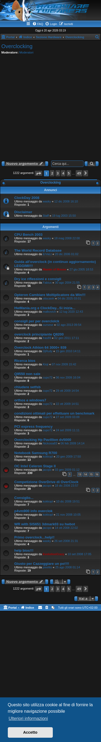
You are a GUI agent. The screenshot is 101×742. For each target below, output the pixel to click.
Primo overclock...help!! (34, 537)
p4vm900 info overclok (33, 511)
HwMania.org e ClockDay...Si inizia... (44, 308)
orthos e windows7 (30, 400)
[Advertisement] (50, 106)
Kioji (45, 364)
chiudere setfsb (27, 387)
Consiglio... (23, 498)
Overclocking (17, 46)
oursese (48, 324)
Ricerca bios (24, 361)
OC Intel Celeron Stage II (35, 466)
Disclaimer (23, 212)
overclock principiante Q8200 (39, 334)
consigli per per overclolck (36, 321)
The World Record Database (38, 250)
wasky (47, 201)
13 (79, 474)
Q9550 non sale (27, 374)
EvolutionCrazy (53, 554)
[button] (38, 173)
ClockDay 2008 (26, 198)
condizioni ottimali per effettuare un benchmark (54, 413)
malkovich (49, 311)
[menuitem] (37, 24)
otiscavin (48, 298)
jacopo (47, 469)
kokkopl (48, 456)
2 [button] (52, 173)
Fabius (47, 282)
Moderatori (26, 52)
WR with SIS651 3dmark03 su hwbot (44, 524)
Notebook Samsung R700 (35, 453)
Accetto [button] (30, 732)
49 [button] (79, 173)
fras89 (47, 338)
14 (85, 474)
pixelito (47, 567)
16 (97, 474)
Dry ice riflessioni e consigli (37, 279)
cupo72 (48, 377)
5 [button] (69, 173)
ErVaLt (47, 254)
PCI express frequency (33, 426)
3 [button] (58, 173)
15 (91, 474)
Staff (46, 215)
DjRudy (48, 351)
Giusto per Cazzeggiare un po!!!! (41, 564)
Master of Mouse (54, 269)
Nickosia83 (50, 443)
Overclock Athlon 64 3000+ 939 (40, 347)
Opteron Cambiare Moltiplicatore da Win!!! (49, 295)
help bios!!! (23, 550)
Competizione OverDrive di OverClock (46, 482)
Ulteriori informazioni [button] (28, 718)
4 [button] (63, 173)
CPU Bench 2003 (28, 235)
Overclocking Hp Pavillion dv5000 (42, 440)
